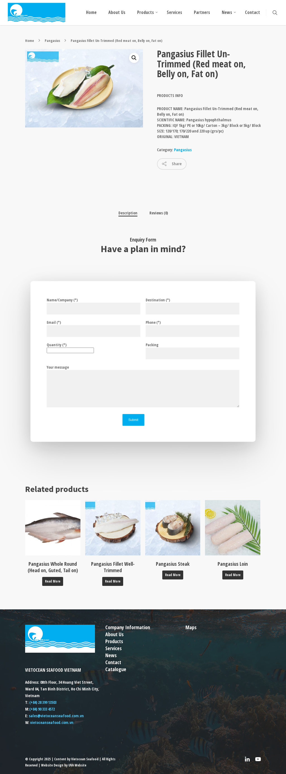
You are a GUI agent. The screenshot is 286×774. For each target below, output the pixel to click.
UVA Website (77, 765)
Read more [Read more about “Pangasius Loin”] (232, 574)
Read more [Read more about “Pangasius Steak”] (172, 574)
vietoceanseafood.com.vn (51, 722)
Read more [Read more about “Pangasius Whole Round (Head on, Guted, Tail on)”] (52, 581)
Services (174, 12)
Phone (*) (186, 332)
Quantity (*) (100, 349)
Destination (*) (186, 313)
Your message (69, 366)
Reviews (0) (158, 213)
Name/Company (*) (100, 313)
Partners (202, 12)
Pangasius (52, 40)
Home (91, 12)
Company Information (127, 627)
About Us (116, 12)
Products (147, 12)
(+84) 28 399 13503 (42, 702)
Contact (252, 12)
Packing (186, 352)
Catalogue (115, 669)
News (229, 12)
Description (127, 213)
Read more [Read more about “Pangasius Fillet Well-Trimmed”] (112, 581)
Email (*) (100, 332)
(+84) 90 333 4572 (42, 709)
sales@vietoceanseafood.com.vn (56, 715)
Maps (191, 627)
